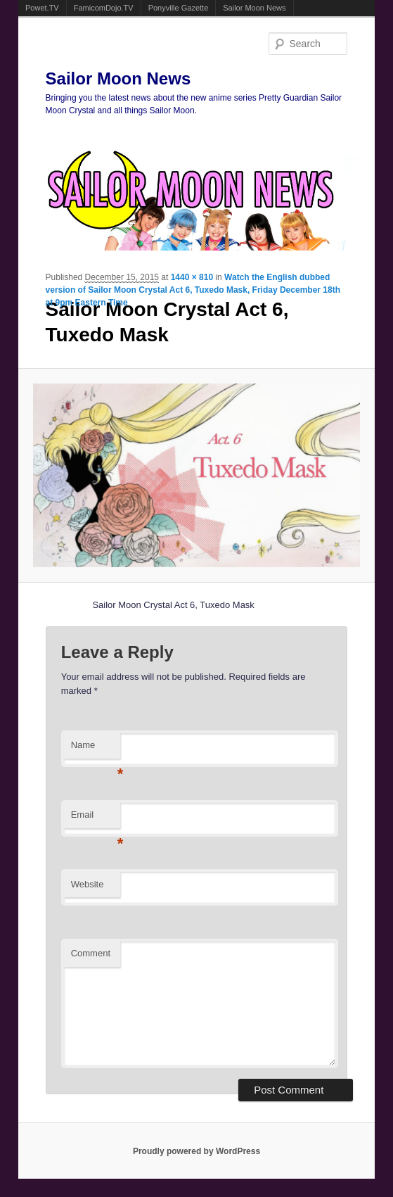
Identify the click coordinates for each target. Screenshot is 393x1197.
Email (95, 818)
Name (95, 749)
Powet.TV (42, 8)
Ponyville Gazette (178, 8)
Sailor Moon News (254, 8)
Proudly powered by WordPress (196, 1151)
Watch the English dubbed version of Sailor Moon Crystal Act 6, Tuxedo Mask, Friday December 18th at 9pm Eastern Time (193, 290)
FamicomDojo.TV (104, 8)
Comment (90, 953)
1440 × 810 (192, 277)
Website (87, 884)
